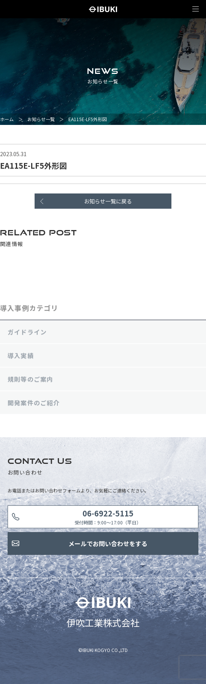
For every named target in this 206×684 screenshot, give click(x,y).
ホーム (7, 119)
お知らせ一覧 (41, 119)
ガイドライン (27, 333)
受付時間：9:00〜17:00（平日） (107, 517)
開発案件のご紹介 (34, 404)
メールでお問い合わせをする (107, 543)
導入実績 (21, 357)
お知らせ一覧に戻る (108, 201)
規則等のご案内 (30, 380)
